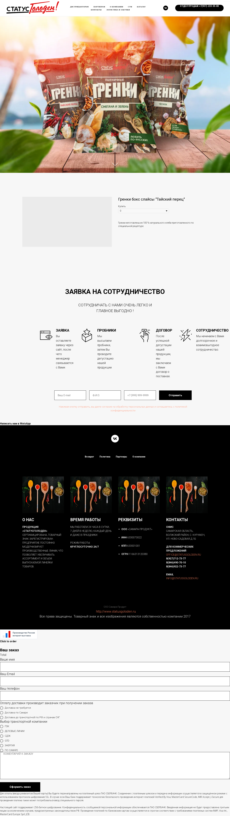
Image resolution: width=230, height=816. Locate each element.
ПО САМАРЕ (9, 750)
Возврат (89, 456)
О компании (116, 7)
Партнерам (99, 7)
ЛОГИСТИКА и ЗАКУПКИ (118, 10)
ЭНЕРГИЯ (7, 745)
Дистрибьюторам (79, 7)
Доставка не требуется (15, 708)
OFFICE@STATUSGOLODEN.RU (183, 554)
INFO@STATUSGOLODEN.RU (182, 578)
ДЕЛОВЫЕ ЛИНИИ (12, 731)
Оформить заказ (20, 786)
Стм (130, 7)
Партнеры (121, 456)
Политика (105, 456)
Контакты (96, 10)
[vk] (165, 8)
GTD (4, 740)
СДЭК (5, 736)
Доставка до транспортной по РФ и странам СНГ (30, 717)
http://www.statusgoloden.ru (116, 611)
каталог (141, 7)
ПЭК (4, 726)
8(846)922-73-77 (176, 566)
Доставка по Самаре (14, 712)
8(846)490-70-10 (176, 562)
